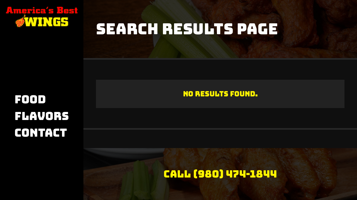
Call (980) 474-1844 (220, 174)
